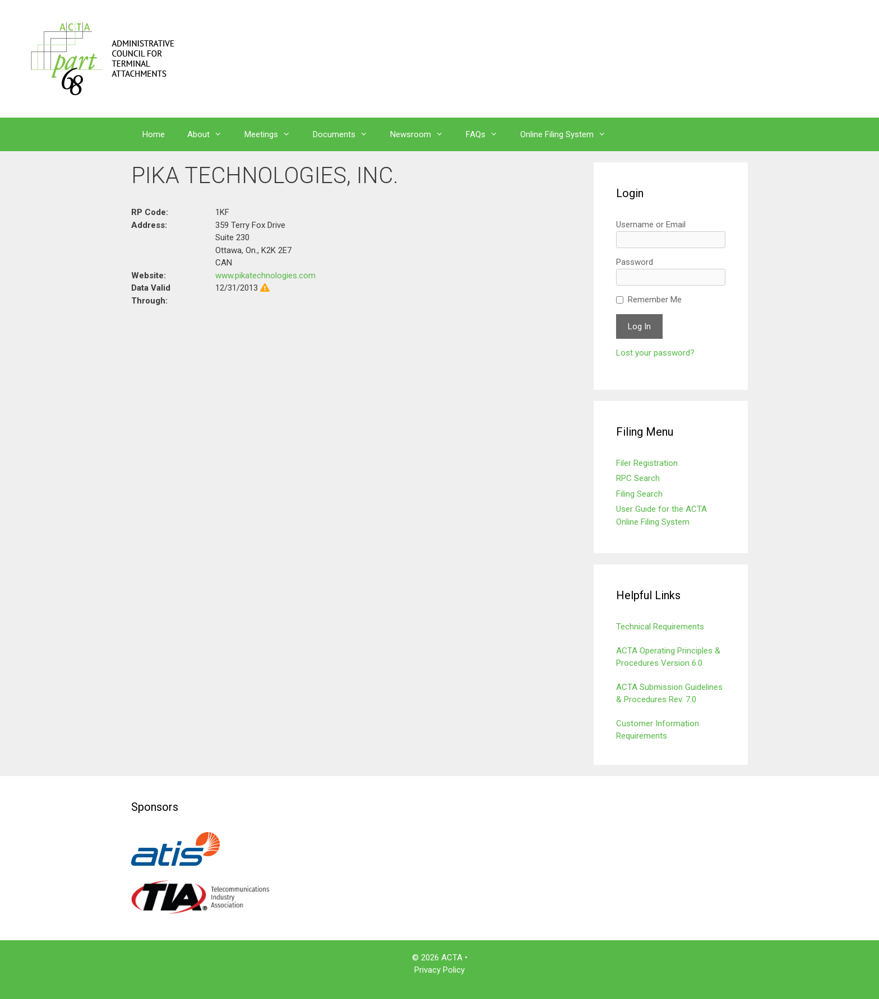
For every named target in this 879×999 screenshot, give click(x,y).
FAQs (487, 134)
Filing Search (639, 494)
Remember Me (655, 300)
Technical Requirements (660, 627)
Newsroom (422, 134)
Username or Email (651, 225)
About (210, 134)
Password (634, 262)
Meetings (273, 134)
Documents (346, 134)
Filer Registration (647, 463)
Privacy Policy (439, 970)
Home (153, 134)
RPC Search (638, 478)
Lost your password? (655, 353)
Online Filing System (568, 134)
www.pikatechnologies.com (265, 275)
